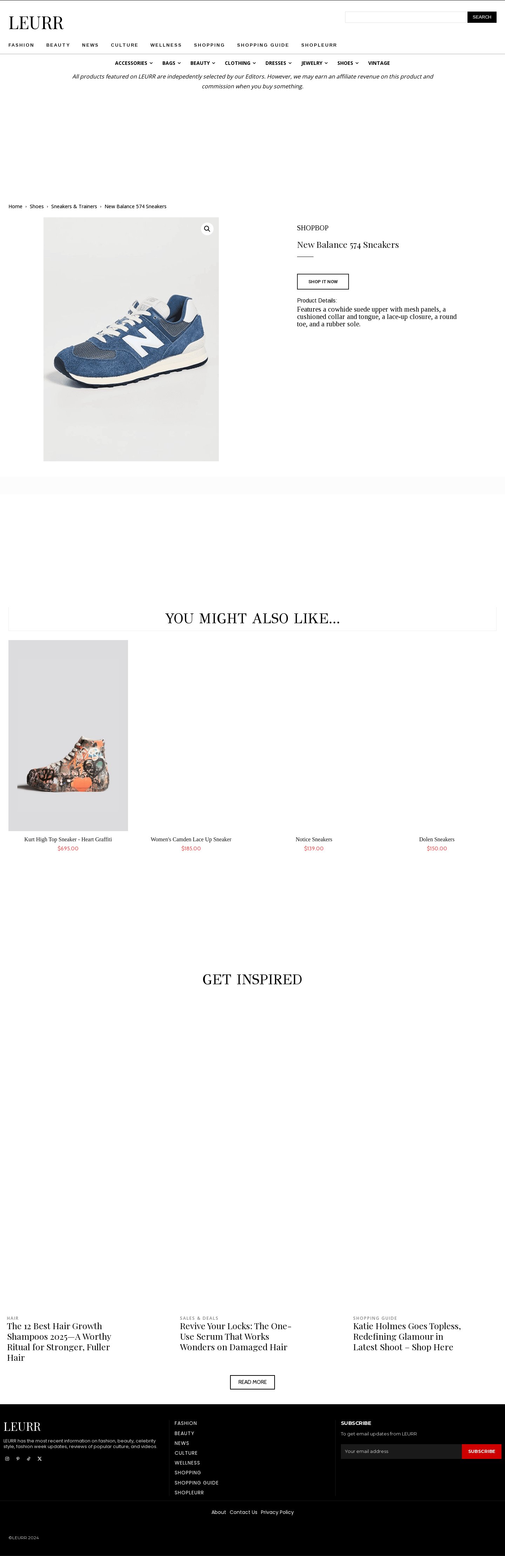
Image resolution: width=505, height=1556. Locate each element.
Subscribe (481, 1451)
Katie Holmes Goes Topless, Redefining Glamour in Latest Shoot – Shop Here (407, 1336)
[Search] (482, 17)
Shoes (37, 206)
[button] (207, 229)
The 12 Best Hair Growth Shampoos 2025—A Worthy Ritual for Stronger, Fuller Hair (59, 1341)
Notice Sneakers (314, 839)
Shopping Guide (375, 1318)
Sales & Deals (199, 1318)
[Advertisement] (252, 140)
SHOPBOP (313, 228)
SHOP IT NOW (323, 281)
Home (15, 206)
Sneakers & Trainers (74, 206)
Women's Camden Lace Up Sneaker (191, 839)
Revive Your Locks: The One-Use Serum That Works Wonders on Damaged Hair (236, 1336)
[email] (401, 1451)
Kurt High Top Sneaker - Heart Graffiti (68, 839)
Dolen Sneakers (436, 839)
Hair (13, 1318)
